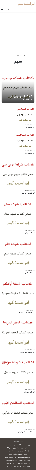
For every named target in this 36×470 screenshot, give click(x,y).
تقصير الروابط (17, 466)
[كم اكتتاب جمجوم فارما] (18, 86)
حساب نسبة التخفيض (11, 460)
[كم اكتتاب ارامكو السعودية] (18, 292)
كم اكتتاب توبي (29, 127)
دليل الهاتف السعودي (18, 445)
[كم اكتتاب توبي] (24, 114)
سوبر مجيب (28, 445)
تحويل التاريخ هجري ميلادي (23, 463)
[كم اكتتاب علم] (18, 252)
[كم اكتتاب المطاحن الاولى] (18, 411)
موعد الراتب (8, 445)
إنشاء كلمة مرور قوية (23, 451)
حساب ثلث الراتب (10, 463)
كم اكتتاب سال (29, 233)
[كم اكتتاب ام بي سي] (18, 172)
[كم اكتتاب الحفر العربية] (18, 331)
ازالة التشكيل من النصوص (24, 457)
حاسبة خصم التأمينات (24, 460)
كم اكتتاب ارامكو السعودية (26, 312)
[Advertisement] (18, 33)
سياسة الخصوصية (11, 451)
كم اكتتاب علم (29, 273)
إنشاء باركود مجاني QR (13, 448)
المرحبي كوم (9, 466)
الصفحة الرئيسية (20, 55)
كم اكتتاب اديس (29, 153)
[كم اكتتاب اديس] (24, 140)
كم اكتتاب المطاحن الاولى (26, 432)
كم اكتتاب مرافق (29, 392)
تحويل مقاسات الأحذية (10, 457)
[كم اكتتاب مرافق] (18, 371)
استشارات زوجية (24, 448)
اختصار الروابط (26, 466)
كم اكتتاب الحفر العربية (27, 352)
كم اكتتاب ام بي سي (28, 193)
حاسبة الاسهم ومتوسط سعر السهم (18, 454)
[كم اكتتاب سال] (18, 212)
